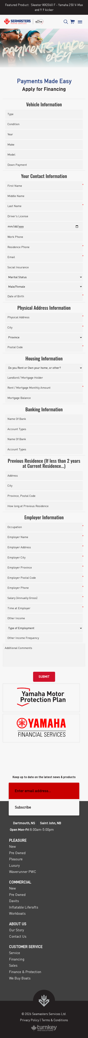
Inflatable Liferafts (23, 907)
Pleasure (16, 859)
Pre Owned (17, 853)
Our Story (16, 930)
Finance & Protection (25, 972)
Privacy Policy (29, 1020)
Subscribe (23, 807)
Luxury (14, 865)
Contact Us (17, 936)
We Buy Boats (20, 978)
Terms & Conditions (54, 1020)
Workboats (17, 913)
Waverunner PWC (22, 871)
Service (14, 953)
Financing (16, 959)
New (12, 846)
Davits (14, 901)
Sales (13, 965)
